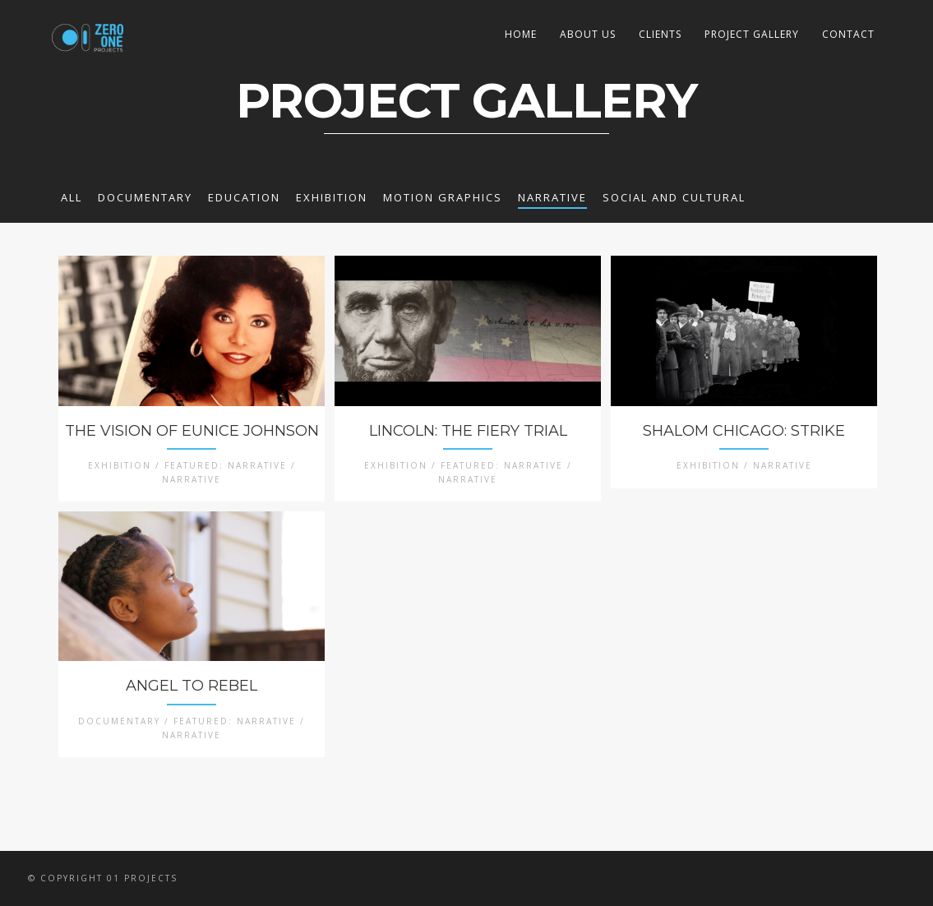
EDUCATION (244, 197)
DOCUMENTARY (145, 197)
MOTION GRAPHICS (442, 197)
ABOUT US (588, 34)
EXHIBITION (331, 197)
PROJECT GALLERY (751, 34)
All (71, 197)
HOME (521, 34)
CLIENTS (660, 34)
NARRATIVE (552, 197)
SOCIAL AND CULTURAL (674, 197)
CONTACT (848, 34)
